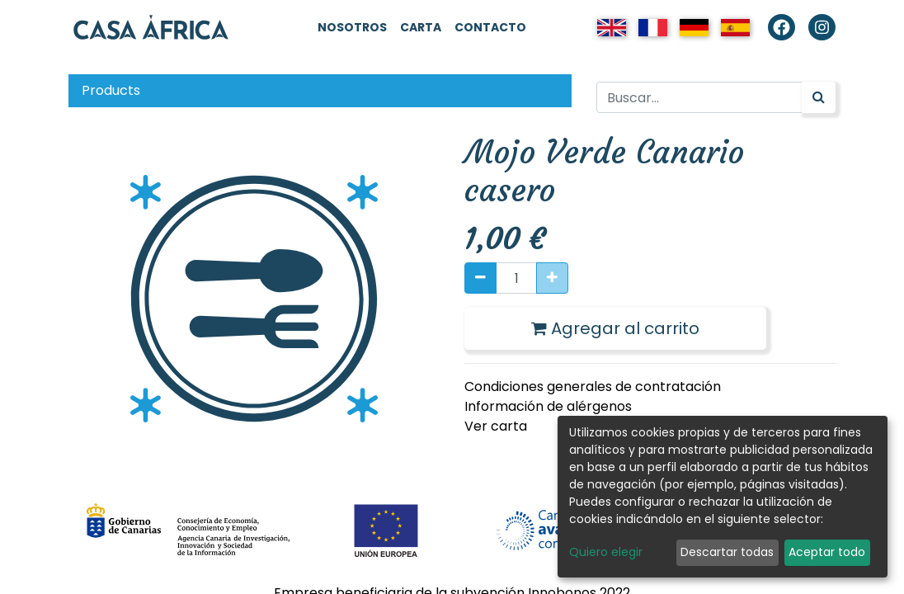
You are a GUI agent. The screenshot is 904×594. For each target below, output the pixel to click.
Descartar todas (727, 552)
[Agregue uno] (552, 278)
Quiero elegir (606, 552)
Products (111, 90)
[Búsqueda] (819, 97)
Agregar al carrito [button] (615, 328)
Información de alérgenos (548, 406)
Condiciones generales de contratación (592, 386)
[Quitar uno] (480, 278)
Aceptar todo (827, 552)
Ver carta (495, 426)
